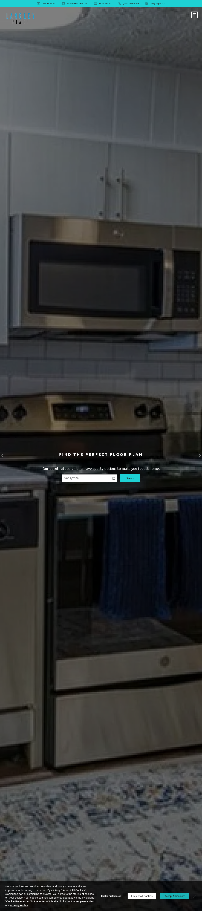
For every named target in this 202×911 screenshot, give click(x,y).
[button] (2, 455)
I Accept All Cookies (174, 896)
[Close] (194, 896)
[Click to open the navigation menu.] (194, 15)
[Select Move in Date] (86, 478)
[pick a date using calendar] (114, 478)
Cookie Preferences (111, 896)
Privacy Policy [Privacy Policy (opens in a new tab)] (19, 905)
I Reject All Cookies (142, 896)
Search (130, 478)
